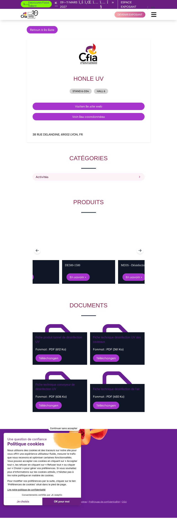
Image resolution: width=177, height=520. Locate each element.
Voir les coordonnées (88, 117)
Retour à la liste (42, 30)
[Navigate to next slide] (140, 250)
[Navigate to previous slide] (37, 250)
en (153, 7)
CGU (124, 501)
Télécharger (48, 358)
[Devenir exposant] (130, 15)
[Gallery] (89, 250)
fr (142, 7)
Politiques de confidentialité (104, 501)
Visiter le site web (88, 106)
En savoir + (78, 277)
